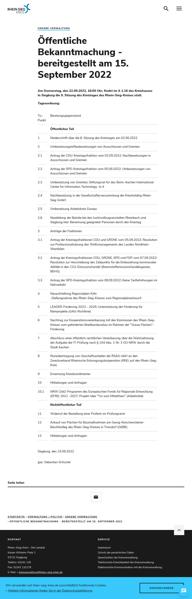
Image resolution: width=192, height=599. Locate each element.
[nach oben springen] (179, 530)
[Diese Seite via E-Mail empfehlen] (96, 497)
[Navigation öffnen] (179, 8)
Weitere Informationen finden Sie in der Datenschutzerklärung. (50, 591)
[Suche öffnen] (166, 8)
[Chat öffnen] (183, 590)
